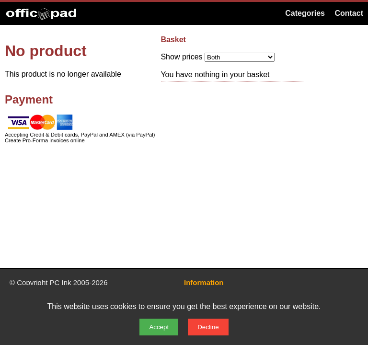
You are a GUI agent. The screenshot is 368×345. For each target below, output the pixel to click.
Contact (348, 13)
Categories (305, 13)
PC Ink (60, 282)
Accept (159, 327)
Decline (207, 327)
